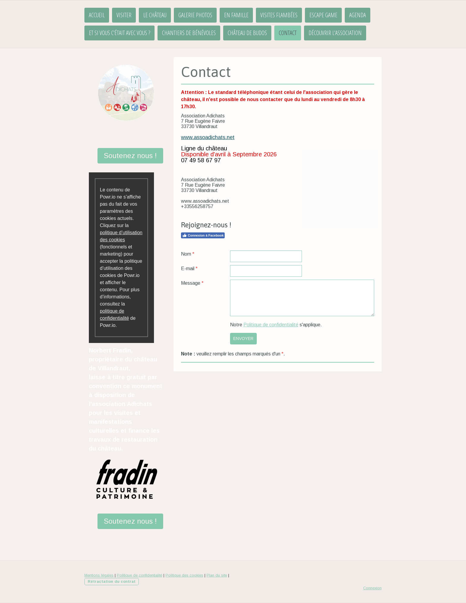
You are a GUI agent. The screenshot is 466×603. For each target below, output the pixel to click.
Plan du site (217, 575)
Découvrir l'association (335, 33)
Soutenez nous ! (130, 156)
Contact (288, 33)
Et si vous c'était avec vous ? (119, 33)
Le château (154, 15)
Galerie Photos (195, 15)
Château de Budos (247, 33)
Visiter (123, 15)
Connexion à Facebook (202, 235)
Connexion (372, 588)
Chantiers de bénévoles (189, 33)
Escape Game (323, 15)
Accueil (97, 15)
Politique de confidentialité (270, 324)
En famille (236, 15)
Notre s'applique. (276, 324)
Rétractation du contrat (112, 581)
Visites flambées (278, 15)
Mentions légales (99, 575)
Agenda (357, 15)
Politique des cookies (184, 575)
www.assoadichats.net (207, 137)
